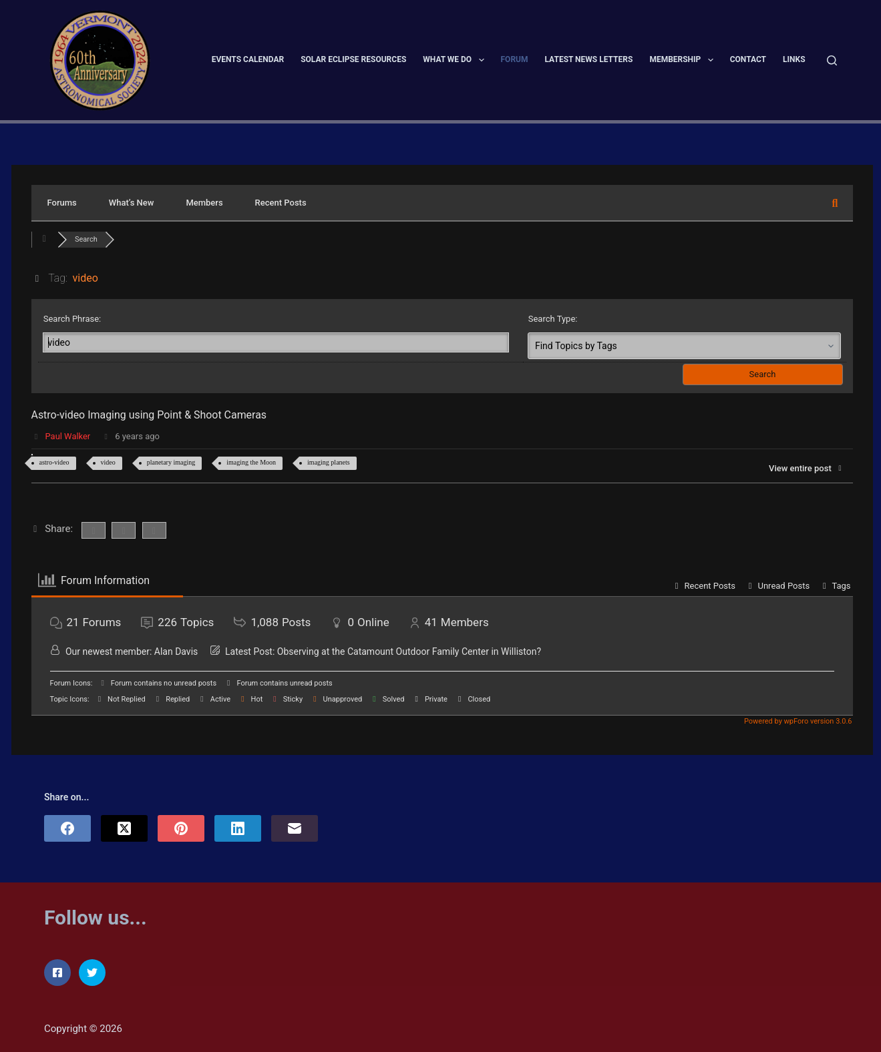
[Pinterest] (181, 828)
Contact (748, 59)
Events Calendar (248, 59)
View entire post (807, 468)
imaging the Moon (251, 462)
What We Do (456, 60)
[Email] (294, 828)
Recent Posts (281, 203)
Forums (62, 203)
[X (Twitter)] (124, 828)
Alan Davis (176, 651)
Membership (683, 60)
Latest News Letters (589, 59)
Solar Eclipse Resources (353, 59)
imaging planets (328, 462)
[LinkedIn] (237, 828)
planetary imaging (171, 462)
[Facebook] (67, 828)
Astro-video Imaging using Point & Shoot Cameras (149, 415)
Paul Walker (68, 436)
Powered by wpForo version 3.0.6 (797, 721)
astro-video (54, 462)
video (108, 462)
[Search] (832, 60)
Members (204, 203)
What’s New (131, 203)
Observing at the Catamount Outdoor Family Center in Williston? (409, 651)
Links (794, 59)
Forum (514, 59)
